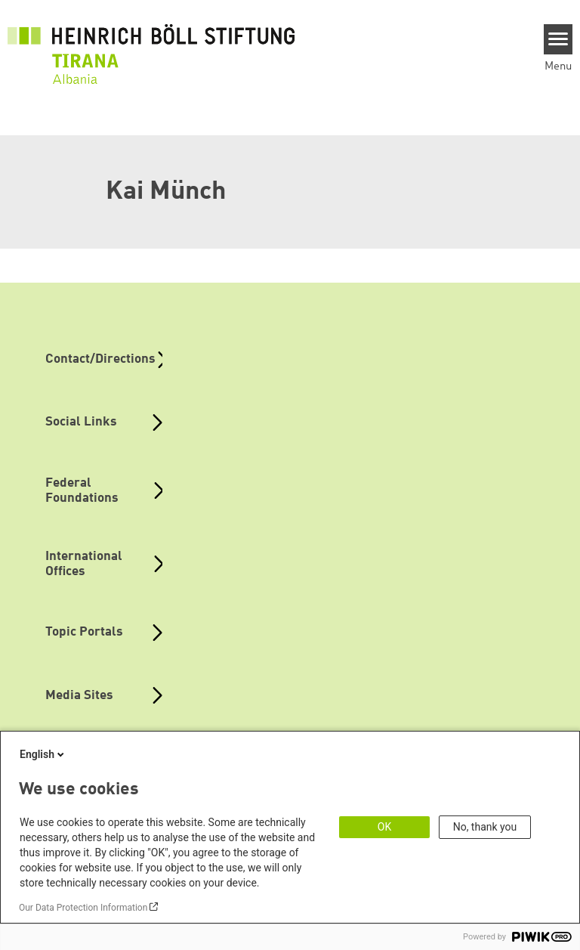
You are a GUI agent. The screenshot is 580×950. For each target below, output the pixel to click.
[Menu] (558, 39)
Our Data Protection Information (83, 907)
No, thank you (485, 827)
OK (384, 827)
